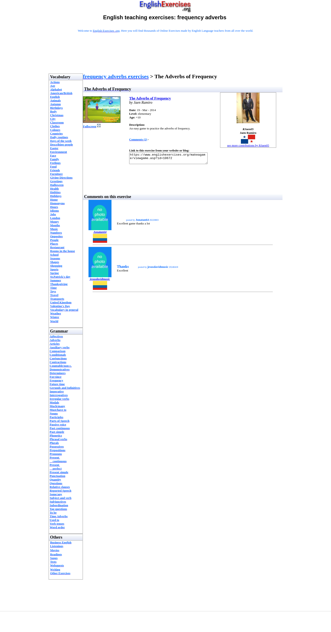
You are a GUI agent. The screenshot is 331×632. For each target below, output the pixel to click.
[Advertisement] (165, 59)
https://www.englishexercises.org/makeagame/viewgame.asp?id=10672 (173, 159)
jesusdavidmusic (100, 281)
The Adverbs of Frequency (150, 98)
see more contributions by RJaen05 (248, 145)
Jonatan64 (99, 234)
